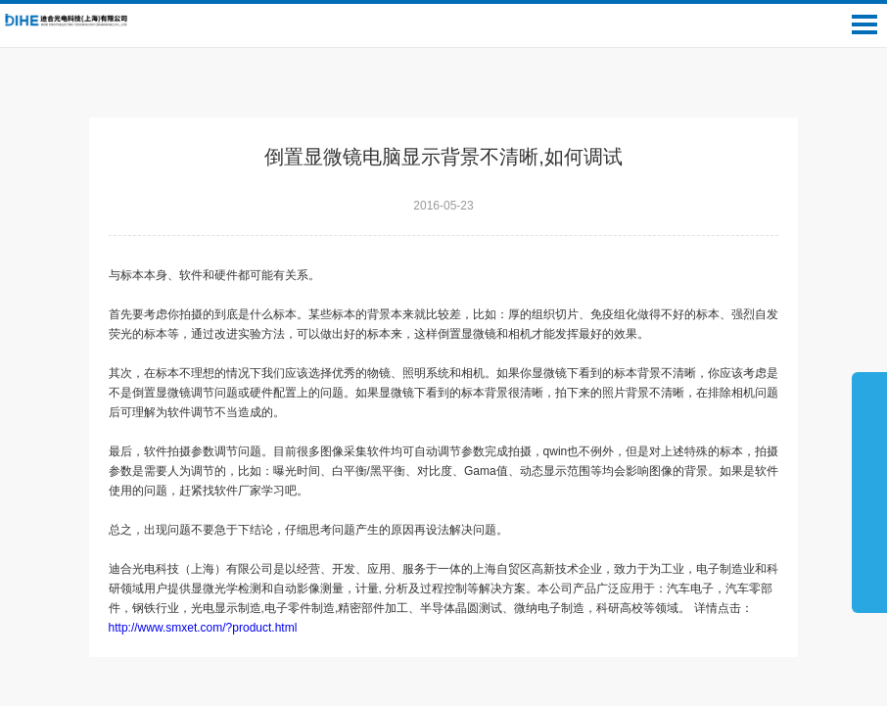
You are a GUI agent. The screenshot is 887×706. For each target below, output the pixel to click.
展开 (869, 491)
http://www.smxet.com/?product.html (209, 628)
